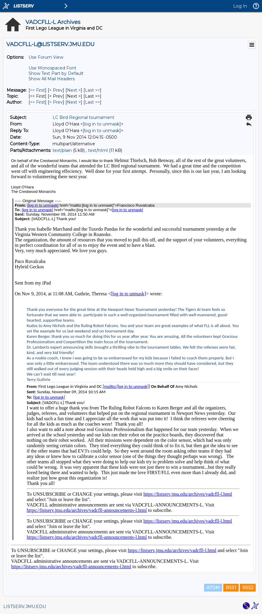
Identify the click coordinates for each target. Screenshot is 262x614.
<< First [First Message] (37, 90)
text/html (98, 150)
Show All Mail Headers (52, 78)
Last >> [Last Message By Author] (92, 102)
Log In (240, 6)
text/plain (62, 150)
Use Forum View (46, 57)
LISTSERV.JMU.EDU (24, 606)
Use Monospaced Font (52, 68)
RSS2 (247, 587)
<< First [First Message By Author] (37, 102)
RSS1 (231, 587)
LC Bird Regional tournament (83, 117)
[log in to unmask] (102, 124)
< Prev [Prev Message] (56, 90)
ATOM (213, 587)
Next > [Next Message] (74, 90)
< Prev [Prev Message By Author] (56, 102)
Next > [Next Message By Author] (74, 102)
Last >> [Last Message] (92, 90)
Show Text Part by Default (56, 73)
